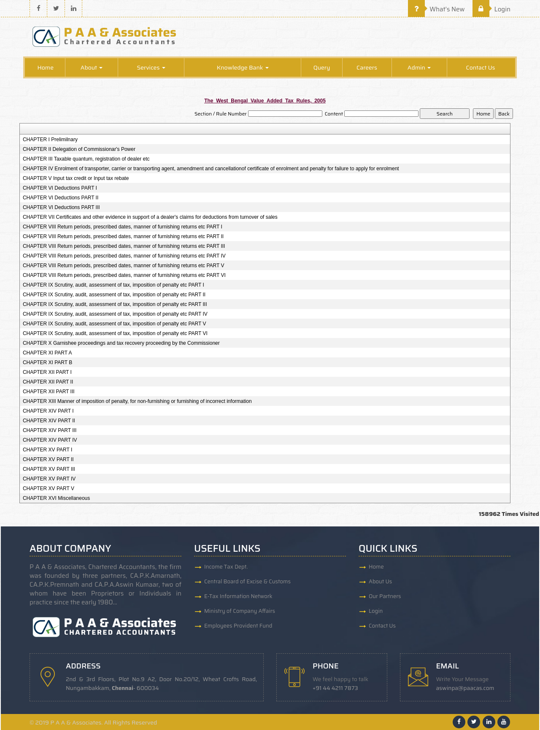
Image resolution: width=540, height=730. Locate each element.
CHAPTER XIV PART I (48, 411)
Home (45, 67)
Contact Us (480, 67)
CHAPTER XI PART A (47, 353)
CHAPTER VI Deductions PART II (60, 198)
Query (321, 67)
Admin (419, 67)
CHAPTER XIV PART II (49, 421)
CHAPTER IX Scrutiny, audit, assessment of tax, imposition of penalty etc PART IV (115, 314)
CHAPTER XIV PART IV (50, 440)
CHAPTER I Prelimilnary (50, 139)
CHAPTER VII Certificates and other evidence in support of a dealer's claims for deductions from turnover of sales (150, 217)
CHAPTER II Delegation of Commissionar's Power (79, 149)
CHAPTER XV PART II (48, 459)
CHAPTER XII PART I (47, 372)
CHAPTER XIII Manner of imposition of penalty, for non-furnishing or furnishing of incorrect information (137, 401)
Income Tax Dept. (226, 566)
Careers (366, 67)
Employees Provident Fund (238, 625)
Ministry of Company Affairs (239, 611)
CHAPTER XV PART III (49, 469)
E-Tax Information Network (238, 596)
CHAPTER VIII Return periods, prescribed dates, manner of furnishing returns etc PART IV (124, 256)
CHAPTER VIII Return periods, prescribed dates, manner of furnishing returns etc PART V (123, 265)
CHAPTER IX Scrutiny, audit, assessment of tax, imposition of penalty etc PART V (114, 324)
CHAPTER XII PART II (48, 382)
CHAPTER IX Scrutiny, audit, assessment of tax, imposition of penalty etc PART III (115, 304)
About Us (380, 581)
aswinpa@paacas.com (465, 688)
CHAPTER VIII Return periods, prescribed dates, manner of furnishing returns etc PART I (122, 227)
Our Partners (385, 596)
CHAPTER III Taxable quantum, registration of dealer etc (86, 159)
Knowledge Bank (243, 67)
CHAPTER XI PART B (47, 362)
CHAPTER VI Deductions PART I (60, 188)
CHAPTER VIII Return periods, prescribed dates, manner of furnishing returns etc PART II (123, 236)
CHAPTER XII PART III (49, 392)
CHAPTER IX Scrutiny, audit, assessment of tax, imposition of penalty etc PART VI (115, 333)
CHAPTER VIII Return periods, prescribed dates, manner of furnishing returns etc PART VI (124, 275)
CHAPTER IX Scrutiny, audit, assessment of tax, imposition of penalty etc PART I (113, 285)
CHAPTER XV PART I (47, 450)
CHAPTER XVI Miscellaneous (56, 498)
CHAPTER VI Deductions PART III (61, 207)
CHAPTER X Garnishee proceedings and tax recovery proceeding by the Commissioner (121, 343)
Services (151, 67)
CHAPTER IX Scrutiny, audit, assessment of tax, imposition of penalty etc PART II (114, 295)
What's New (436, 9)
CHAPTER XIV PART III (49, 430)
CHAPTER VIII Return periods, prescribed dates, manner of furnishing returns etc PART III (124, 246)
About (92, 67)
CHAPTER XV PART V (48, 488)
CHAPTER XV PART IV (49, 479)
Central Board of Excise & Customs (247, 581)
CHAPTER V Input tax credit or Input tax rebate (76, 178)
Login (491, 9)
